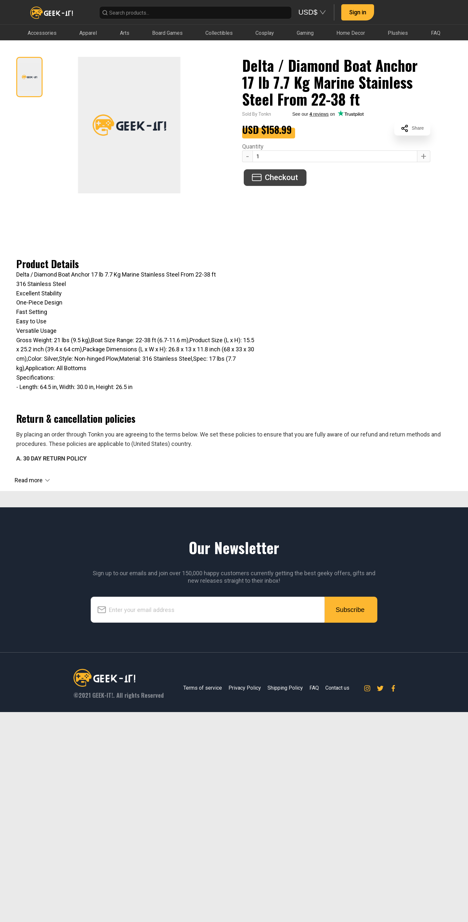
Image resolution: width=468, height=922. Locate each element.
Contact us (337, 898)
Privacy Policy (244, 898)
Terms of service (202, 898)
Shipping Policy (285, 898)
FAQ (314, 898)
